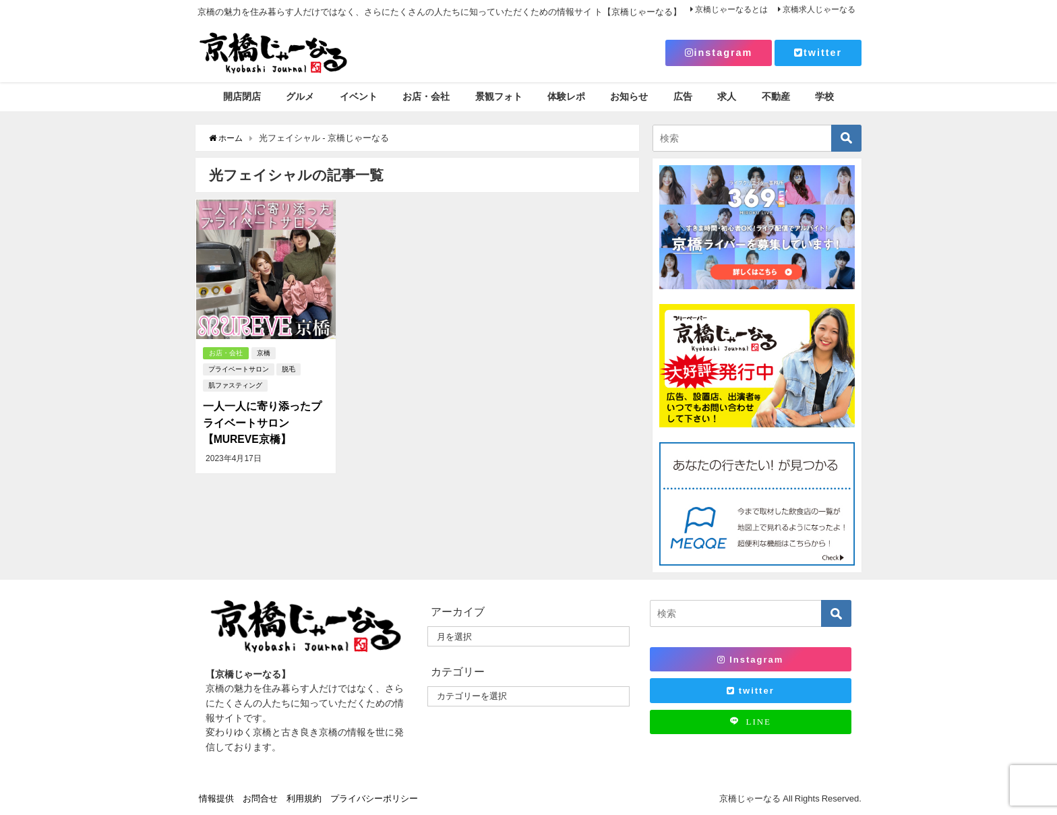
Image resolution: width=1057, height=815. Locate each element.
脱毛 (288, 370)
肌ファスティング (235, 386)
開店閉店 (242, 96)
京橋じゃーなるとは (731, 9)
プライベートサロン (238, 370)
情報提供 (216, 798)
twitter (818, 52)
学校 (824, 96)
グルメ (300, 96)
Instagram (750, 659)
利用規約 (304, 798)
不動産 (776, 96)
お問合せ (260, 798)
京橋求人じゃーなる (819, 9)
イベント (359, 96)
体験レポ (566, 96)
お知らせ (629, 96)
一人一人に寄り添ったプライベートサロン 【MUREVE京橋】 (261, 422)
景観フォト (498, 96)
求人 (726, 96)
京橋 (264, 354)
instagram (719, 52)
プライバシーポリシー (374, 798)
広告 (682, 96)
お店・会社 (426, 96)
